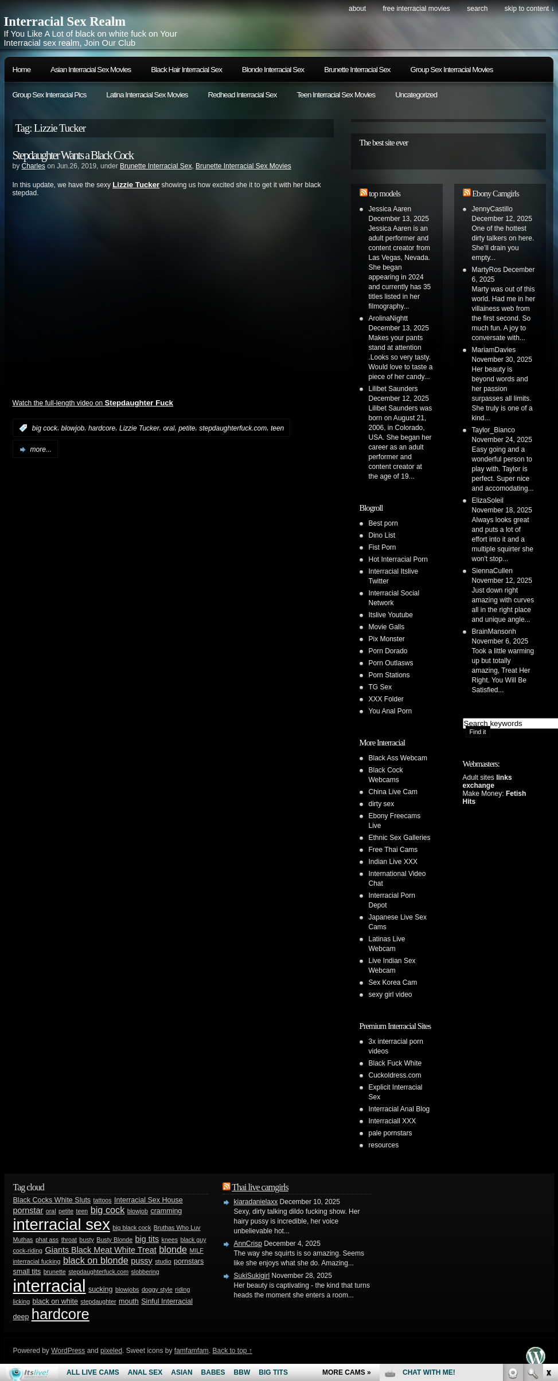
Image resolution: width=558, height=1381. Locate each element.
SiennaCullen (492, 571)
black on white (55, 1301)
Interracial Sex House (148, 1200)
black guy (193, 1239)
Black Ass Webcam (398, 758)
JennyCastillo (492, 209)
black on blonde (95, 1260)
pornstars (189, 1261)
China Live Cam (393, 792)
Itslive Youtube (391, 615)
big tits (147, 1239)
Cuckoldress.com (395, 1075)
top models (384, 193)
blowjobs (127, 1289)
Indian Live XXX (393, 862)
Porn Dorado (388, 651)
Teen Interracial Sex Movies (335, 94)
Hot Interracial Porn (398, 559)
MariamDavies (494, 350)
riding (182, 1289)
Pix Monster (387, 639)
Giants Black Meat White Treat (100, 1249)
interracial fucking (37, 1261)
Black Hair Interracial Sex (186, 69)
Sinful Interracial (167, 1301)
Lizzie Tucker (139, 428)
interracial (49, 1285)
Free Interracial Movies (416, 9)
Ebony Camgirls (495, 193)
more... (41, 449)
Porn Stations (389, 675)
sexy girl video (390, 995)
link (548, 1202)
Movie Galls (387, 627)
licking (21, 1301)
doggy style (157, 1289)
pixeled (111, 1351)
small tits (27, 1272)
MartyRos (486, 270)
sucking (100, 1289)
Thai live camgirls (260, 1187)
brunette (55, 1271)
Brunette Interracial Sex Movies (243, 166)
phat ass (47, 1239)
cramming (166, 1211)
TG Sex (380, 687)
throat (69, 1239)
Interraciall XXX (392, 1121)
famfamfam (191, 1351)
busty (86, 1239)
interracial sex (61, 1224)
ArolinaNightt (388, 318)
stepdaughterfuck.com (233, 428)
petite (186, 428)
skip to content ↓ (530, 9)
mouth (129, 1301)
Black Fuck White (395, 1063)
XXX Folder (386, 699)
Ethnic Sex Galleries (400, 838)
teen (277, 428)
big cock (44, 428)
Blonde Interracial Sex (273, 69)
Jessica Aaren (390, 209)
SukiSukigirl (252, 1276)
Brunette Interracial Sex (357, 69)
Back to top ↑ (232, 1351)
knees (170, 1239)
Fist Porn (382, 547)
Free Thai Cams (393, 850)
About (357, 9)
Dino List (382, 535)
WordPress (68, 1351)
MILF (197, 1250)
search (477, 9)
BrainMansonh (494, 632)
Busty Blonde (114, 1239)
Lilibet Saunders (393, 389)
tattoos (102, 1200)
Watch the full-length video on (93, 403)
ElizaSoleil (488, 500)
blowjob (73, 428)
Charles (33, 166)
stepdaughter (98, 1301)
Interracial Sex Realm (65, 21)
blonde (173, 1249)
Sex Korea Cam (393, 982)
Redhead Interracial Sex (242, 94)
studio (163, 1261)
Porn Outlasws (391, 663)
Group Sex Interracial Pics (50, 94)
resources (384, 1145)
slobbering (145, 1271)
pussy (142, 1260)
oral (168, 428)
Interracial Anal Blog (399, 1109)
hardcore (101, 428)
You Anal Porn (390, 711)
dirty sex (382, 804)
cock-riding (28, 1250)
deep (21, 1317)
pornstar (28, 1210)
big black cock (131, 1227)
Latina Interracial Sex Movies (147, 94)
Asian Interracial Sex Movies (90, 69)
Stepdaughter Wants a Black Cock (73, 155)
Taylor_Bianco (493, 430)
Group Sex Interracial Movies (452, 69)
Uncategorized (416, 94)
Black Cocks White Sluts (52, 1200)
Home (22, 69)
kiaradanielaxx (256, 1202)
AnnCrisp (248, 1244)
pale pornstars (390, 1133)
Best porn (383, 523)
